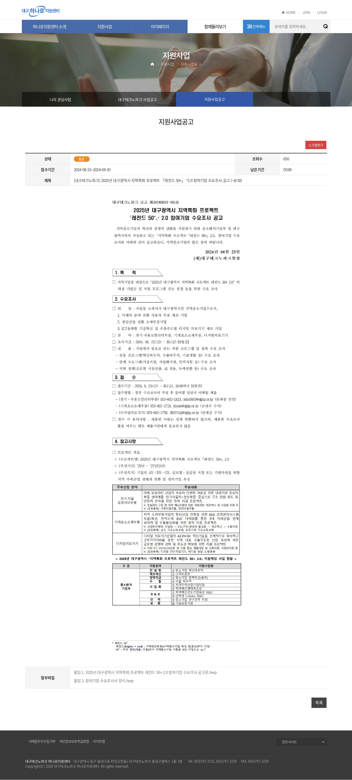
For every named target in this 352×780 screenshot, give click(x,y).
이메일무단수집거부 (42, 741)
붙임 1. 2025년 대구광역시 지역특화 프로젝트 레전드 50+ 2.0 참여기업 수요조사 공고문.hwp (145, 672)
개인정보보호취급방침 (74, 741)
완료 (81, 159)
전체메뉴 (258, 26)
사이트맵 (99, 741)
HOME (290, 12)
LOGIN (322, 12)
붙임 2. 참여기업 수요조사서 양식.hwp (104, 681)
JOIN (306, 12)
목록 (319, 703)
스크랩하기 (315, 145)
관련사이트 (289, 741)
